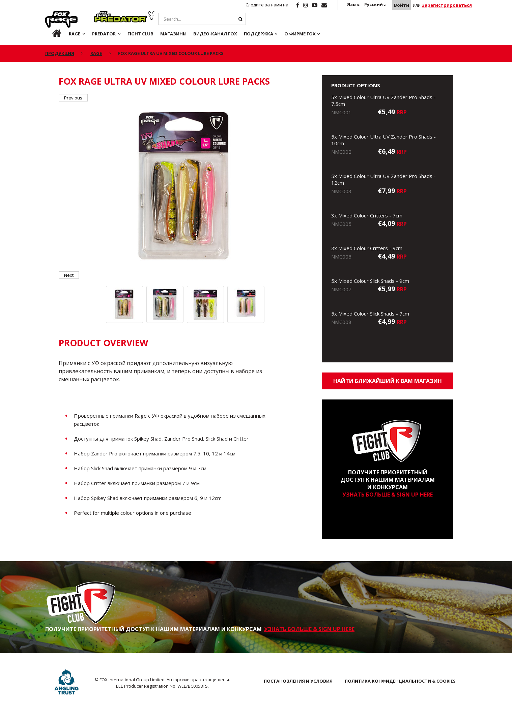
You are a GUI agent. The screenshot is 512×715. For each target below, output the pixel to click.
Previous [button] (73, 98)
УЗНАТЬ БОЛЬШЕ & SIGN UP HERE (387, 494)
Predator (105, 14)
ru (51, 34)
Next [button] (69, 275)
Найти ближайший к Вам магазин (387, 381)
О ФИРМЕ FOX (300, 34)
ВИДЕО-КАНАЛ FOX (215, 34)
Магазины (173, 34)
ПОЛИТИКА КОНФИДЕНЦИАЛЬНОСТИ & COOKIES (400, 681)
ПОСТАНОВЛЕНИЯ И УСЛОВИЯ (298, 681)
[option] (185, 186)
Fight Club (140, 34)
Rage (51, 14)
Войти (401, 5)
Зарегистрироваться (447, 5)
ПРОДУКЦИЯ (59, 53)
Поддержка (258, 34)
